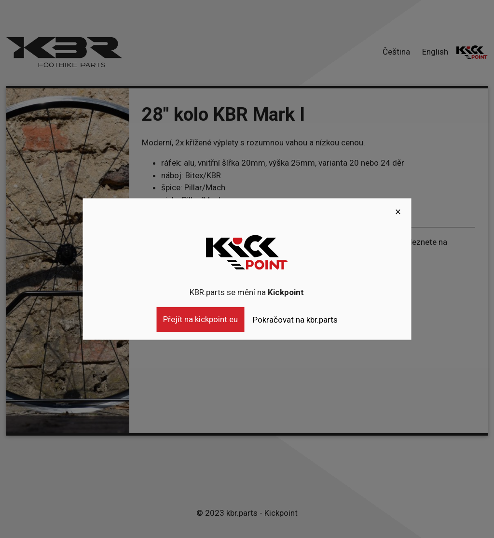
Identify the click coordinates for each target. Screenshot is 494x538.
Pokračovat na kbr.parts (295, 320)
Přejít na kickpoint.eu (200, 319)
